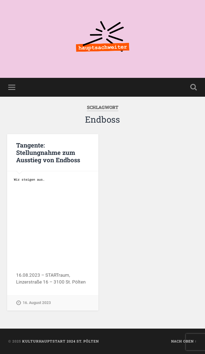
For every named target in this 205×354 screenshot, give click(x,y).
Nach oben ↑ (184, 341)
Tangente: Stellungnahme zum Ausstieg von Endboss (48, 152)
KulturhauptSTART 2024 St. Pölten (60, 341)
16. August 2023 (37, 302)
